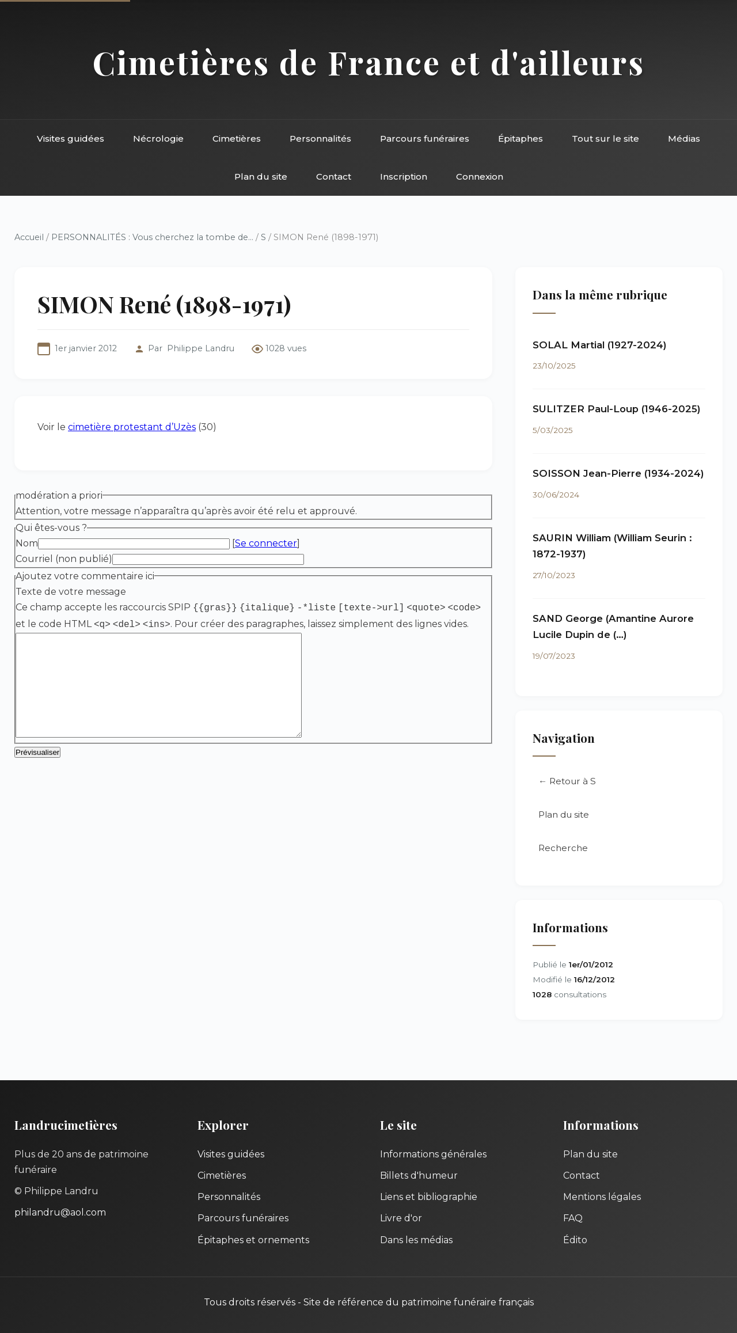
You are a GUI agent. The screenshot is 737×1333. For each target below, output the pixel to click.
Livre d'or (401, 1218)
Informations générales (433, 1154)
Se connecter (266, 543)
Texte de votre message (71, 591)
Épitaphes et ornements (253, 1240)
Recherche (563, 847)
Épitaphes (520, 138)
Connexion (479, 176)
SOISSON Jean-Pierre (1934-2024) (618, 473)
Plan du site (260, 176)
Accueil (29, 237)
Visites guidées (70, 138)
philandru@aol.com (60, 1212)
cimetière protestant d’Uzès (132, 426)
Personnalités (320, 138)
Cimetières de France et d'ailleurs (369, 61)
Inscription (403, 176)
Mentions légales (602, 1196)
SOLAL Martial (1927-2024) (600, 345)
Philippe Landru (200, 348)
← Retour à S (567, 781)
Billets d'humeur (419, 1175)
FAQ (573, 1218)
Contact (333, 176)
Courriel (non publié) (64, 558)
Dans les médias (416, 1240)
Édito (575, 1240)
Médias (684, 138)
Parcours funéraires (424, 138)
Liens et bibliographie (428, 1196)
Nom (27, 543)
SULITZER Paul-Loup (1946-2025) (617, 409)
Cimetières (236, 138)
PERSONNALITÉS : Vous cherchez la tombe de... (152, 237)
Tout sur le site (605, 138)
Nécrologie (158, 138)
